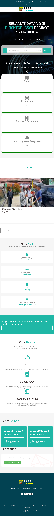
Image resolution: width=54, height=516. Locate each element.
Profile (27, 5)
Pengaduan (26, 488)
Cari (46, 50)
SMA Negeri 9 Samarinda (12, 209)
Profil (34, 488)
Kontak (41, 488)
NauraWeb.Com (34, 511)
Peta (18, 488)
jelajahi (27, 328)
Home (13, 488)
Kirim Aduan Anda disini (12, 462)
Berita (9, 212)
